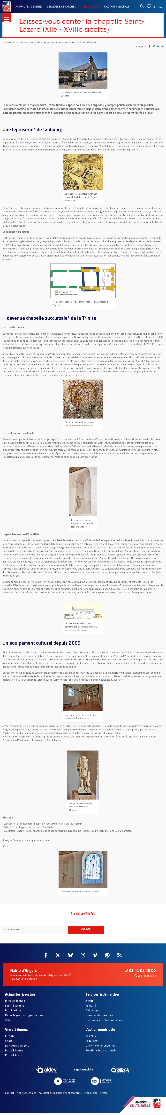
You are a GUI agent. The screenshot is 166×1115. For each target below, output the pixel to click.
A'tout (89, 1002)
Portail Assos (13, 1057)
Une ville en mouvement (101, 1047)
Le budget (91, 1042)
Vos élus (90, 1037)
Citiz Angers (93, 1012)
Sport (8, 1042)
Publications (13, 1012)
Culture (10, 1037)
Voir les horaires (145, 977)
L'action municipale (116, 7)
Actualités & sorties (29, 7)
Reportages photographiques (24, 1017)
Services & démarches (61, 7)
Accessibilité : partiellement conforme (60, 1094)
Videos (9, 1022)
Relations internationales (101, 1052)
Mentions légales (26, 1094)
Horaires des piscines (99, 1017)
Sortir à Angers (14, 1007)
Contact (9, 1094)
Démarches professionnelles (103, 1022)
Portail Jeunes (14, 1052)
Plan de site (90, 1094)
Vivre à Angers (90, 7)
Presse (103, 1094)
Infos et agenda (15, 1002)
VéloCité (90, 1007)
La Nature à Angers (17, 1047)
